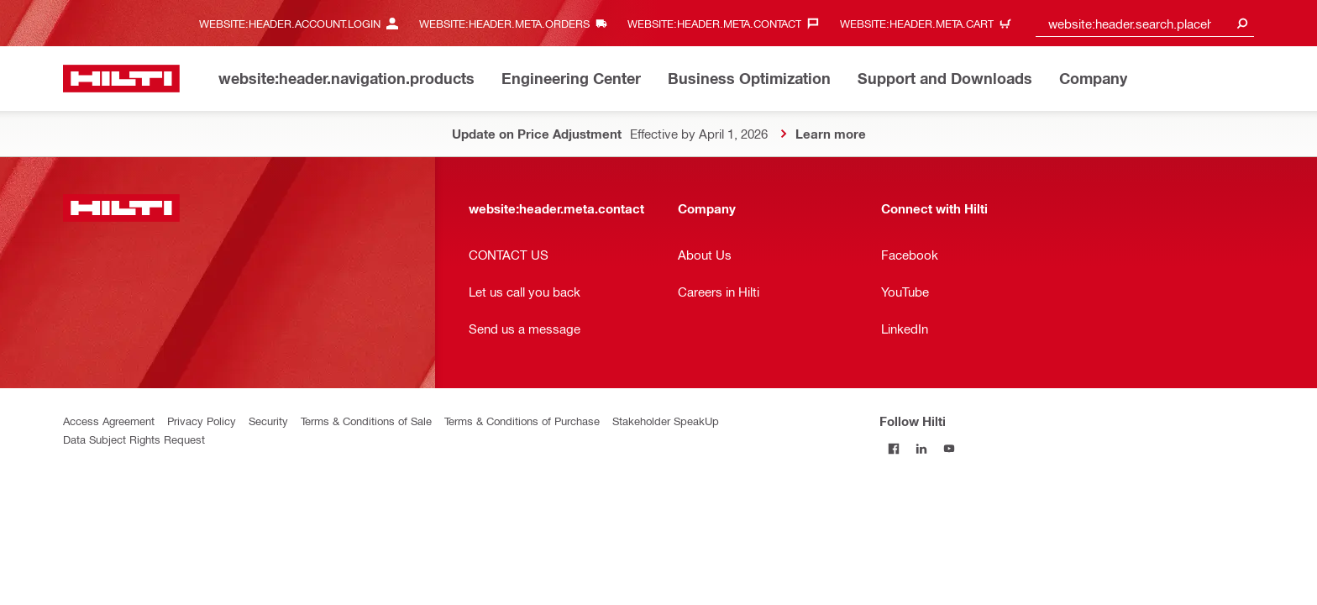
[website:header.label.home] (121, 78)
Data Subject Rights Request (134, 439)
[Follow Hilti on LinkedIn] (921, 448)
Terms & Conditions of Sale (366, 420)
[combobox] (1145, 23)
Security (268, 420)
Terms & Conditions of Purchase (522, 420)
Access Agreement (109, 420)
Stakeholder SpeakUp (665, 420)
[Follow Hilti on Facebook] (893, 448)
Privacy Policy (201, 420)
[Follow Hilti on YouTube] (949, 448)
